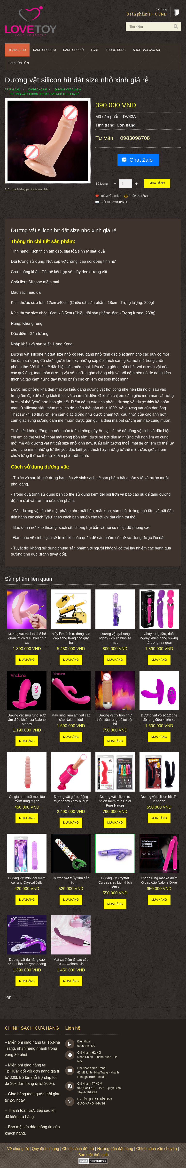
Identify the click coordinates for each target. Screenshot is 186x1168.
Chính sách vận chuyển (156, 1149)
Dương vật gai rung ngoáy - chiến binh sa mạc (115, 638)
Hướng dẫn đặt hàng (115, 1149)
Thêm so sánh (138, 196)
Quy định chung (45, 1149)
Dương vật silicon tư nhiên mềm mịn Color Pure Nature (115, 801)
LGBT (95, 50)
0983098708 (135, 138)
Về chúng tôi (18, 1149)
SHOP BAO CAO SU (146, 50)
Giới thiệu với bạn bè (114, 202)
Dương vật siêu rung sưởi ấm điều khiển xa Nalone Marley (27, 719)
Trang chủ (17, 50)
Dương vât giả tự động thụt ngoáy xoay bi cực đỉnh (71, 801)
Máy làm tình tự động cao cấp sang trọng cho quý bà (71, 638)
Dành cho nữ (73, 50)
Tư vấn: (105, 138)
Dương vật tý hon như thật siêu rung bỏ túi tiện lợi (115, 719)
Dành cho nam (44, 50)
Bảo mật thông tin (93, 1155)
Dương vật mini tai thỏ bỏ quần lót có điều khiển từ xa (27, 638)
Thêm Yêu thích (111, 196)
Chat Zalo (141, 160)
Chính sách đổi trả (78, 1149)
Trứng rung (116, 50)
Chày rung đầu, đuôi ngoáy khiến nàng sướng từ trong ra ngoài (159, 638)
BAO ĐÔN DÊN (18, 63)
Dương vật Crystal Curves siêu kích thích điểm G (115, 882)
